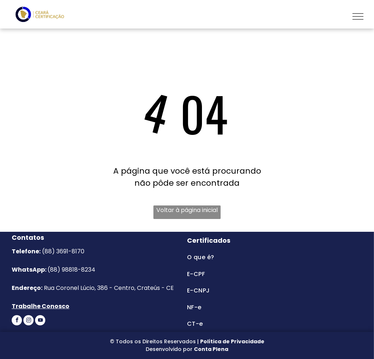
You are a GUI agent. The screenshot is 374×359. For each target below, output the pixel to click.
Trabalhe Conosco (40, 306)
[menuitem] (254, 257)
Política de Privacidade (232, 341)
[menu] (357, 16)
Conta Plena (211, 349)
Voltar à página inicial (187, 210)
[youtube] (40, 321)
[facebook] (17, 321)
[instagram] (28, 321)
